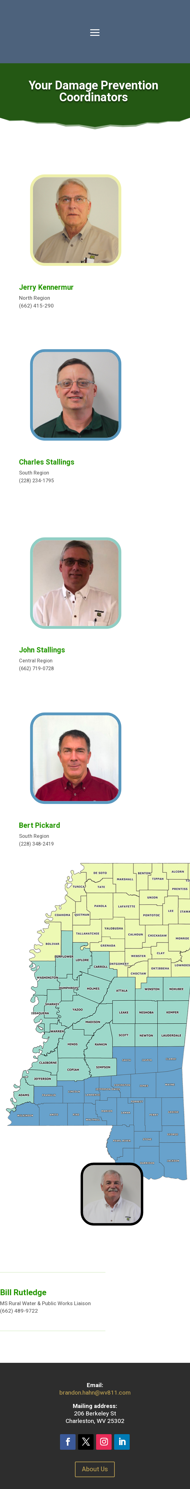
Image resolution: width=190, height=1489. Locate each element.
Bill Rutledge (23, 1293)
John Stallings (42, 650)
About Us (95, 1469)
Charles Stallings (46, 462)
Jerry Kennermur (46, 287)
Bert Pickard (39, 825)
